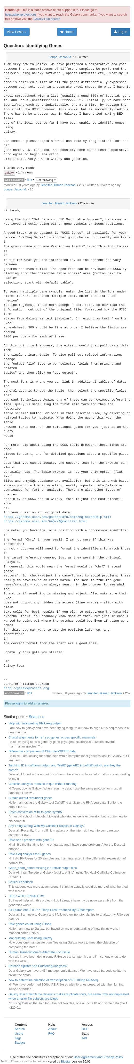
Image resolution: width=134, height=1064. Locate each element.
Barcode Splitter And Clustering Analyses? (38, 966)
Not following (46, 180)
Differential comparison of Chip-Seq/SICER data (42, 751)
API (84, 1038)
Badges (20, 1042)
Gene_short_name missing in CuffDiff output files (42, 868)
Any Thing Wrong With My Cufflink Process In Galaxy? (46, 826)
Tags (18, 1038)
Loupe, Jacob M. (60, 57)
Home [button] (66, 32)
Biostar (66, 1061)
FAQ (51, 1033)
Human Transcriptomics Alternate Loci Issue (39, 952)
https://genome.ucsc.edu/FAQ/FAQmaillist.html (45, 521)
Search (20, 1029)
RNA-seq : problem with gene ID (31, 840)
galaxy (9, 172)
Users (19, 1033)
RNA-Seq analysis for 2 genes (29, 854)
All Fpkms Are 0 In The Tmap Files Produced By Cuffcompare (51, 910)
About (52, 1029)
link (29, 179)
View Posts (16, 32)
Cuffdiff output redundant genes (30, 798)
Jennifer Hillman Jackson (58, 185)
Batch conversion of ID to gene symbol (35, 812)
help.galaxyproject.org (20, 14)
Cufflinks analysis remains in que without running (42, 784)
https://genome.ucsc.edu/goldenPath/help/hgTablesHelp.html (57, 517)
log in (19, 703)
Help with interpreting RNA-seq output (34, 723)
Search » (36, 717)
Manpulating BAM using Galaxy (30, 938)
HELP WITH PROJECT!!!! (26, 896)
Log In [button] (120, 32)
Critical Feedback (20, 882)
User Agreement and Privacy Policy (98, 1057)
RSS (85, 1029)
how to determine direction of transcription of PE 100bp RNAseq (53, 980)
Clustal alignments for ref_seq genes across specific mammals (52, 737)
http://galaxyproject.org (26, 688)
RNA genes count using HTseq (29, 924)
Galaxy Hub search (46, 19)
